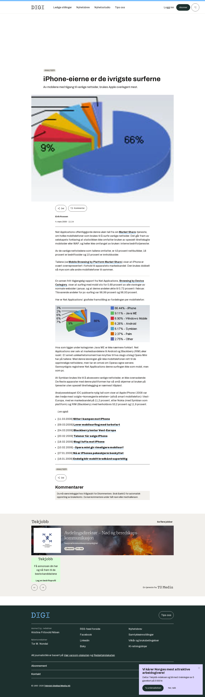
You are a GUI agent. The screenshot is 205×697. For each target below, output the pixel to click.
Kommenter (78, 208)
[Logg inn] (167, 7)
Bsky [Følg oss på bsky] (83, 646)
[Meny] (195, 7)
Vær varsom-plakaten (76, 655)
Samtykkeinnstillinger (141, 634)
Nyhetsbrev (135, 629)
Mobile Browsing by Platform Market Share (95, 262)
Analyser (49, 70)
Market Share (127, 232)
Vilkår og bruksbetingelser (144, 640)
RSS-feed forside (90, 629)
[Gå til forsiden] (37, 7)
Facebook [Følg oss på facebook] (86, 634)
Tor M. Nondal (39, 643)
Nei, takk (172, 688)
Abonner (182, 7)
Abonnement (102, 665)
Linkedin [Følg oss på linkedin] (84, 640)
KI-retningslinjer (138, 646)
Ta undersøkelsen (153, 688)
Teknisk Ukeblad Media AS (57, 686)
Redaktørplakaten (104, 655)
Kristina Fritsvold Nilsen (45, 632)
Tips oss (166, 615)
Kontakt (102, 674)
